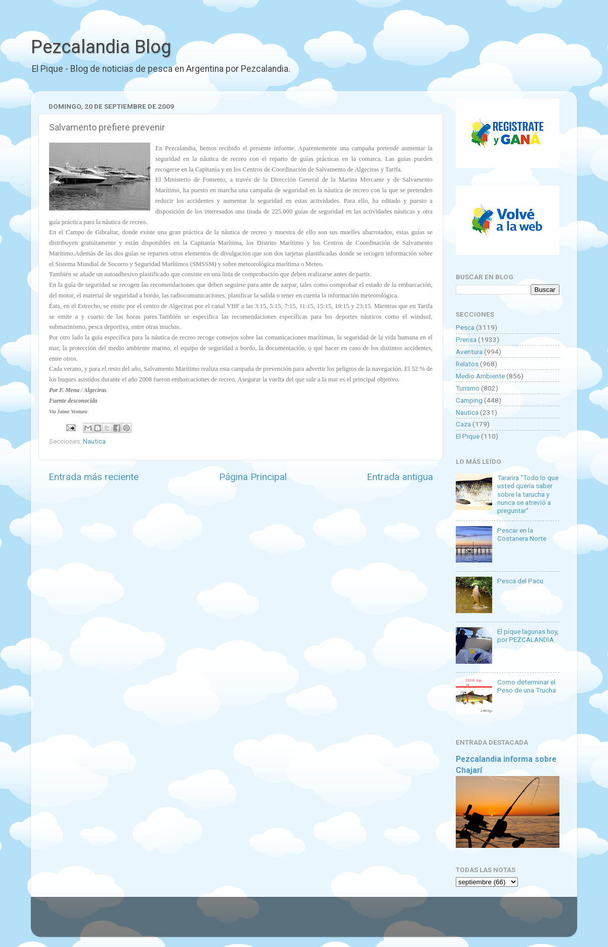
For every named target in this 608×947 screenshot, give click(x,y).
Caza (463, 424)
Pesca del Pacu (520, 581)
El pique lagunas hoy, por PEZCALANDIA (527, 635)
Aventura (469, 352)
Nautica (94, 441)
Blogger (408, 922)
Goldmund (322, 922)
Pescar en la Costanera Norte (521, 534)
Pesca (465, 327)
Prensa (466, 339)
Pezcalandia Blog (101, 47)
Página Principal (253, 477)
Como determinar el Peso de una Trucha (526, 686)
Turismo (468, 388)
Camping (469, 400)
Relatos (467, 364)
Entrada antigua (400, 477)
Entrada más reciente (94, 477)
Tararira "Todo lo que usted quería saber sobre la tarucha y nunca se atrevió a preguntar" (527, 494)
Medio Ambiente (480, 376)
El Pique (468, 436)
